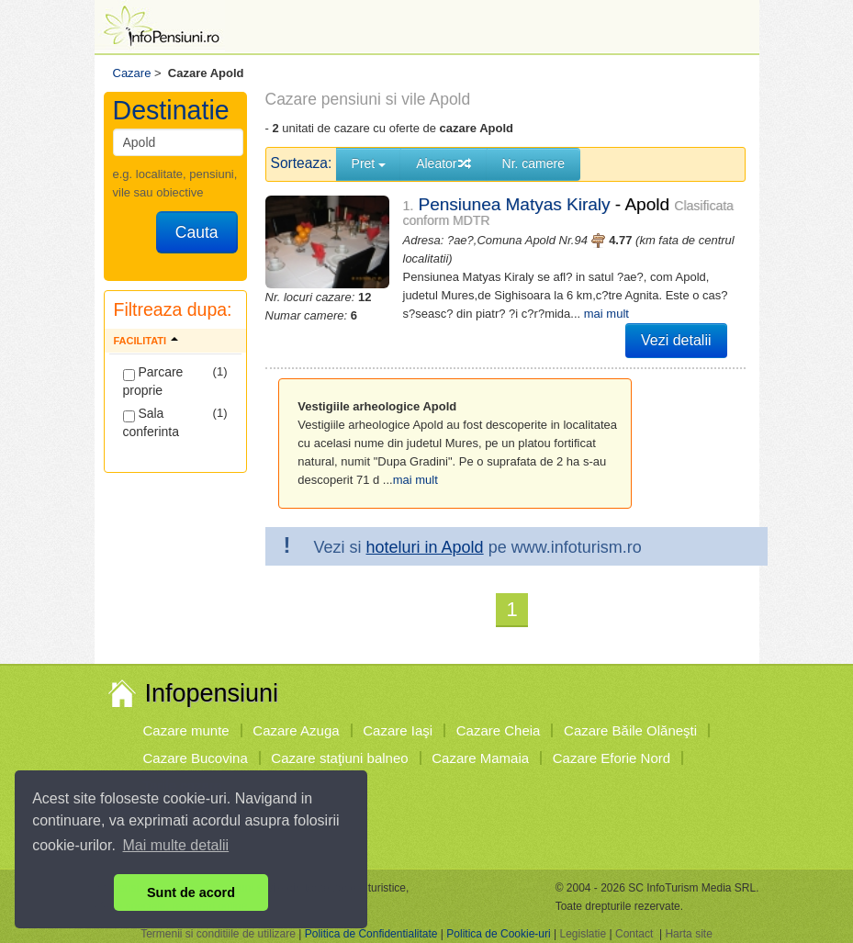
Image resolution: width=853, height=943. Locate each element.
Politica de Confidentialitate (371, 933)
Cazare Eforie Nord (611, 758)
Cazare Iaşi (397, 730)
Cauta (197, 232)
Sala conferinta (151, 422)
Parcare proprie (153, 381)
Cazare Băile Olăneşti (630, 730)
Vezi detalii (676, 340)
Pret (369, 163)
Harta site (688, 933)
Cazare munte (186, 730)
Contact (634, 933)
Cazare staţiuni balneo (339, 758)
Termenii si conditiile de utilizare (218, 933)
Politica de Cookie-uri (498, 933)
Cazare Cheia (498, 730)
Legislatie (582, 933)
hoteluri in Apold (425, 547)
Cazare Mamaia (480, 758)
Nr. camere (533, 163)
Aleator (443, 163)
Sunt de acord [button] (191, 892)
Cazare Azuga (296, 730)
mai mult (606, 313)
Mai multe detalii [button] (176, 845)
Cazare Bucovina (195, 758)
